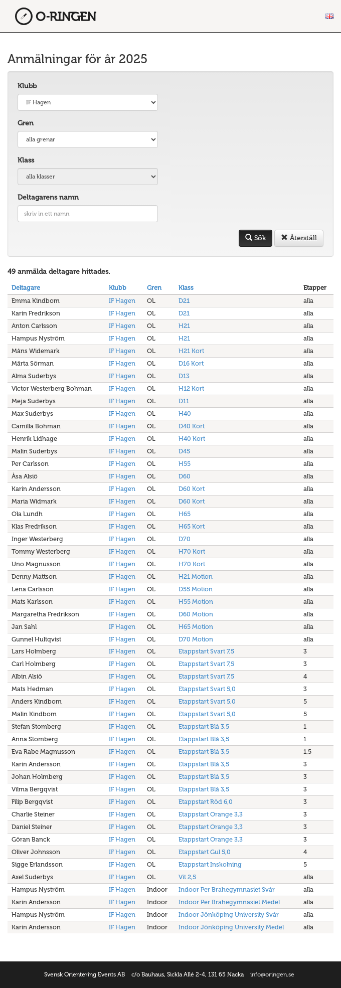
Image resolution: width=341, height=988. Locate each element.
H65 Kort (192, 526)
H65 (185, 514)
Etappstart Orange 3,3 (211, 814)
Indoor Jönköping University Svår (229, 914)
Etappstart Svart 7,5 (206, 651)
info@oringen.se (272, 974)
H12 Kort (191, 388)
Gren (26, 123)
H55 (185, 463)
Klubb (27, 86)
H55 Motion (196, 601)
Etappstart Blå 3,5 (204, 726)
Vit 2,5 (187, 877)
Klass (26, 160)
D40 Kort (192, 426)
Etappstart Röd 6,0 (206, 801)
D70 (185, 539)
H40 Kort (192, 438)
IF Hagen (122, 300)
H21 (184, 326)
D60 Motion (196, 614)
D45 (184, 451)
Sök (255, 238)
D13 (184, 376)
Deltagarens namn (48, 197)
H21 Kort (191, 351)
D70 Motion (196, 639)
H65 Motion (196, 626)
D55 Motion (196, 589)
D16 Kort (191, 363)
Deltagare (26, 287)
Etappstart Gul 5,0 (205, 852)
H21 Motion (196, 576)
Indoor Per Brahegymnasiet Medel (229, 902)
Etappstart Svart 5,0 (207, 689)
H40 (185, 413)
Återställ (299, 238)
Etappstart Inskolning (210, 864)
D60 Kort (192, 488)
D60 (185, 476)
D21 (184, 300)
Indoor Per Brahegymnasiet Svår (227, 889)
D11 (184, 401)
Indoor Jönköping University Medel (231, 927)
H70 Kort (192, 551)
